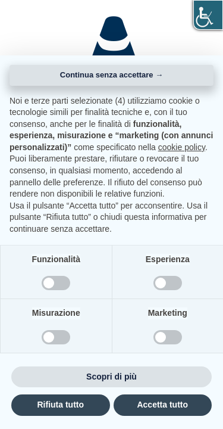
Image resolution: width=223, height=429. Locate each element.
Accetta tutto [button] (162, 404)
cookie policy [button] (181, 147)
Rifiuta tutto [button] (60, 404)
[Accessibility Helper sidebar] (208, 15)
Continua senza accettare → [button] (111, 74)
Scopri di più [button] (111, 376)
